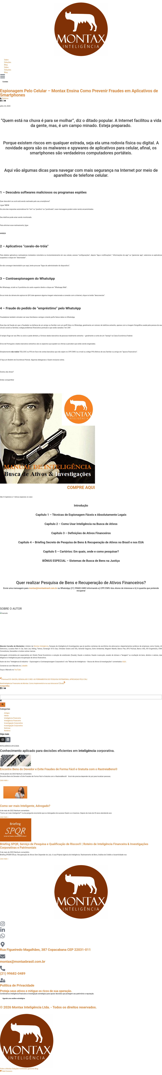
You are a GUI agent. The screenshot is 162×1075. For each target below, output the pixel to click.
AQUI (124, 662)
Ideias (6, 716)
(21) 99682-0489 (12, 973)
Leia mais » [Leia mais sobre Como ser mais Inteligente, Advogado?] (4, 817)
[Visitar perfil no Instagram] (2, 924)
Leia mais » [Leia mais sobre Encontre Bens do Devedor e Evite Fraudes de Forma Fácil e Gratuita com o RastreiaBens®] (4, 780)
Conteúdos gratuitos (26, 1069)
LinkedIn (24, 666)
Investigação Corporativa (13, 723)
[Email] (2, 957)
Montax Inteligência (41, 646)
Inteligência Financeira (12, 718)
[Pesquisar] (2, 704)
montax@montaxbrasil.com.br (43, 588)
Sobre (6, 60)
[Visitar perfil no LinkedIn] (2, 930)
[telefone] (2, 969)
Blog (6, 65)
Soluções (7, 62)
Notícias (7, 728)
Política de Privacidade (17, 985)
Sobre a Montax (6, 1069)
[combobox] (81, 697)
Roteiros (5, 98)
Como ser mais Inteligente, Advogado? (25, 806)
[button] (1, 101)
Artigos (7, 713)
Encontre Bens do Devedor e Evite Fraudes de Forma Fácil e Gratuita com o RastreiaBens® (58, 769)
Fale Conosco (6, 1071)
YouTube (17, 670)
